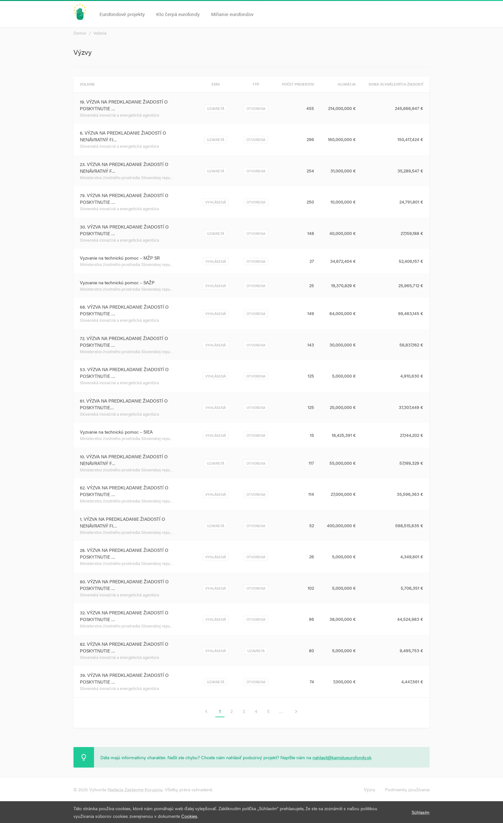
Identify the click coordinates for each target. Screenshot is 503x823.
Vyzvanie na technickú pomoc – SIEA (116, 431)
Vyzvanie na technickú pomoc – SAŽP (117, 282)
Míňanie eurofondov (232, 14)
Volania (100, 33)
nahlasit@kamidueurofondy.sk (341, 757)
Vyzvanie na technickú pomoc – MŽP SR (120, 257)
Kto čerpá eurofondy (178, 14)
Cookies (189, 816)
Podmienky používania (407, 789)
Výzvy (369, 789)
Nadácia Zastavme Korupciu (135, 789)
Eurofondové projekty (122, 14)
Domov (79, 33)
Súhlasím (421, 812)
